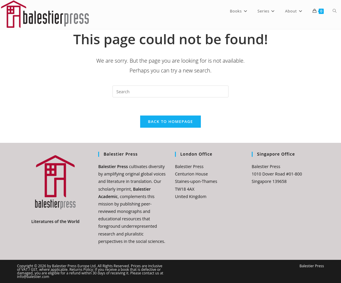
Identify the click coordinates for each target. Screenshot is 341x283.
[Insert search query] (170, 91)
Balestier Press (311, 265)
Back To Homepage (170, 121)
